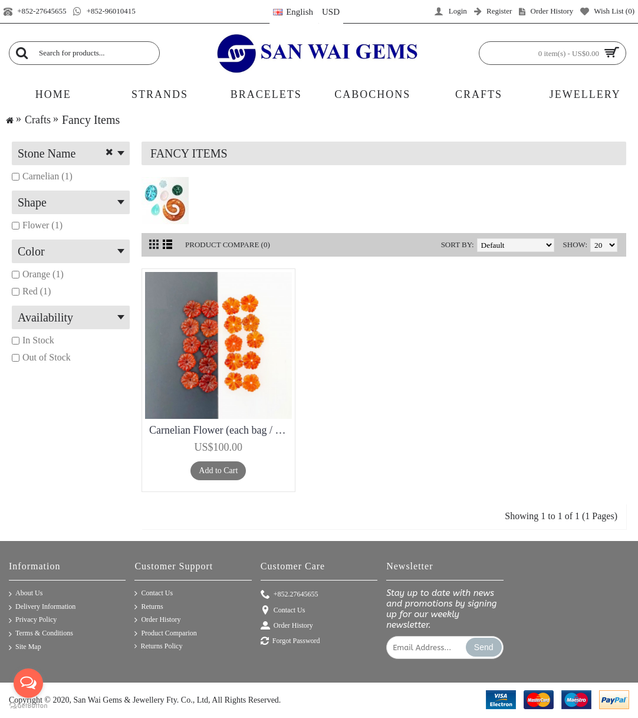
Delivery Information (42, 607)
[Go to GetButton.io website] (28, 706)
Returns (148, 607)
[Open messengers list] (28, 683)
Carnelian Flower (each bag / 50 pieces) (220, 430)
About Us (25, 594)
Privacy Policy (33, 620)
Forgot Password (290, 642)
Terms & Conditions (41, 634)
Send (484, 647)
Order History (157, 620)
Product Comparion (165, 633)
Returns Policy (158, 646)
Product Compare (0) (227, 244)
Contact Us (153, 593)
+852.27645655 (289, 595)
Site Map (25, 647)
